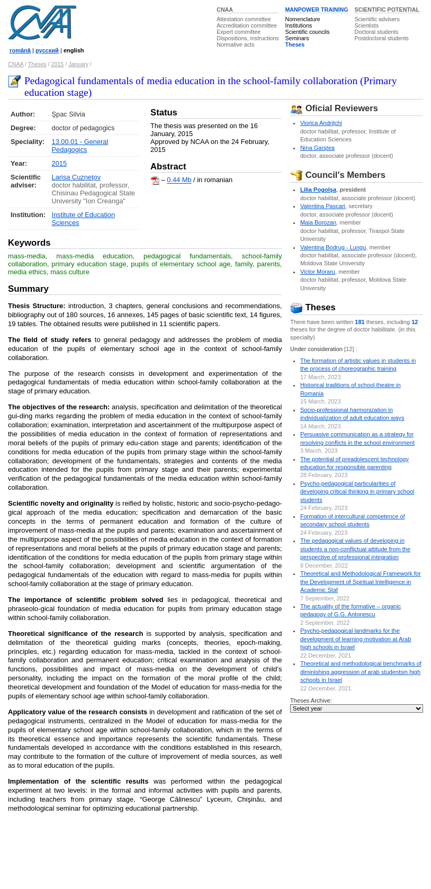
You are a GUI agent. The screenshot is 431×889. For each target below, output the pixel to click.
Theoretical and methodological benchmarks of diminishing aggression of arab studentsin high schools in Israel (360, 671)
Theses (294, 44)
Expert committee (239, 32)
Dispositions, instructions (248, 38)
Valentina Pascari (322, 206)
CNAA (225, 9)
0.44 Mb (179, 180)
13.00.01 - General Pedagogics (80, 146)
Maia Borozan (318, 222)
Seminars (297, 38)
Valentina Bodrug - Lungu (333, 247)
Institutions (298, 25)
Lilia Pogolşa (318, 189)
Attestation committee (244, 19)
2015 (57, 64)
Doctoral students (376, 32)
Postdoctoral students (381, 38)
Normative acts (235, 44)
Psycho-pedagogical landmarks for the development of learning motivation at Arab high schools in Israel (355, 638)
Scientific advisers (376, 19)
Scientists (366, 25)
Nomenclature (302, 19)
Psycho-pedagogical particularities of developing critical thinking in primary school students (357, 491)
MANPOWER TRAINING (316, 9)
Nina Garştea (317, 148)
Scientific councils (307, 32)
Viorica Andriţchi (321, 123)
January (78, 64)
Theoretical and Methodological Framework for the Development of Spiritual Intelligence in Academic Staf (360, 581)
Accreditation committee (247, 25)
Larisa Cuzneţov (76, 177)
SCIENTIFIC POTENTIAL (386, 9)
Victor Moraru (317, 271)
